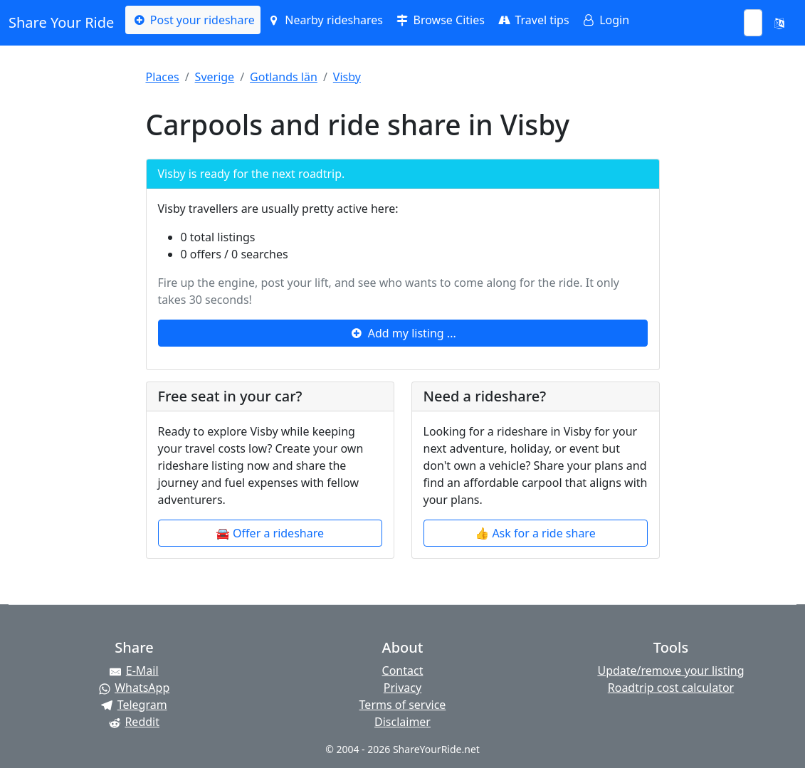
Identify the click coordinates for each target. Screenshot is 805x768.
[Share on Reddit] (134, 721)
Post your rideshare (192, 20)
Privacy (402, 687)
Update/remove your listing (670, 670)
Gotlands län (283, 77)
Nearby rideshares (324, 20)
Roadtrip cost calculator (671, 687)
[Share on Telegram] (134, 704)
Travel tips (532, 20)
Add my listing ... (402, 333)
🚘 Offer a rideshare (270, 533)
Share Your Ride (61, 22)
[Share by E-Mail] (134, 670)
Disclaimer (402, 722)
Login (605, 20)
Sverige (215, 77)
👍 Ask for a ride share (535, 533)
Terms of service (402, 704)
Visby (347, 77)
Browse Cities (439, 20)
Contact (402, 670)
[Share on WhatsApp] (134, 687)
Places (162, 77)
